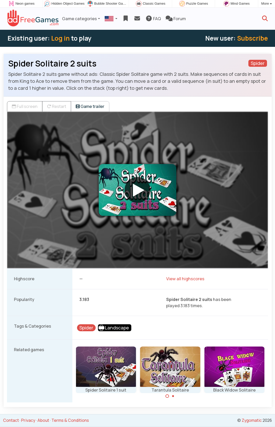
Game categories (79, 18)
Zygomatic (252, 420)
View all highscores (185, 279)
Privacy (28, 420)
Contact (11, 420)
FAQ (153, 18)
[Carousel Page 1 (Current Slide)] (167, 396)
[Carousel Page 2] (173, 396)
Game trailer (90, 106)
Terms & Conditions (70, 420)
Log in (60, 38)
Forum (176, 18)
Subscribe (252, 38)
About (43, 420)
